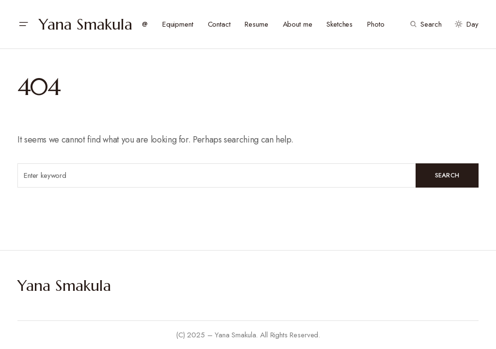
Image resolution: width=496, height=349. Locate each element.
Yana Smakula (85, 24)
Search (447, 175)
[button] (23, 24)
